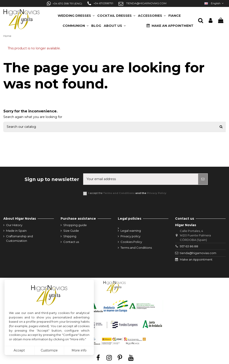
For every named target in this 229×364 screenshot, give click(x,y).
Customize (49, 350)
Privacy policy (130, 236)
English (214, 3)
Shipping (69, 236)
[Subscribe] (203, 179)
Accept (19, 350)
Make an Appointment (196, 259)
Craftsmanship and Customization (19, 238)
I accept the (127, 193)
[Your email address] (140, 179)
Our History (14, 225)
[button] (114, 24)
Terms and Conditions (119, 193)
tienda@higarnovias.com (198, 253)
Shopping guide (75, 225)
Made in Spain (16, 230)
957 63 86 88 (189, 246)
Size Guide (71, 230)
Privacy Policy (156, 193)
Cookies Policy (131, 242)
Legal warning (131, 230)
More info (79, 350)
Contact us (71, 242)
